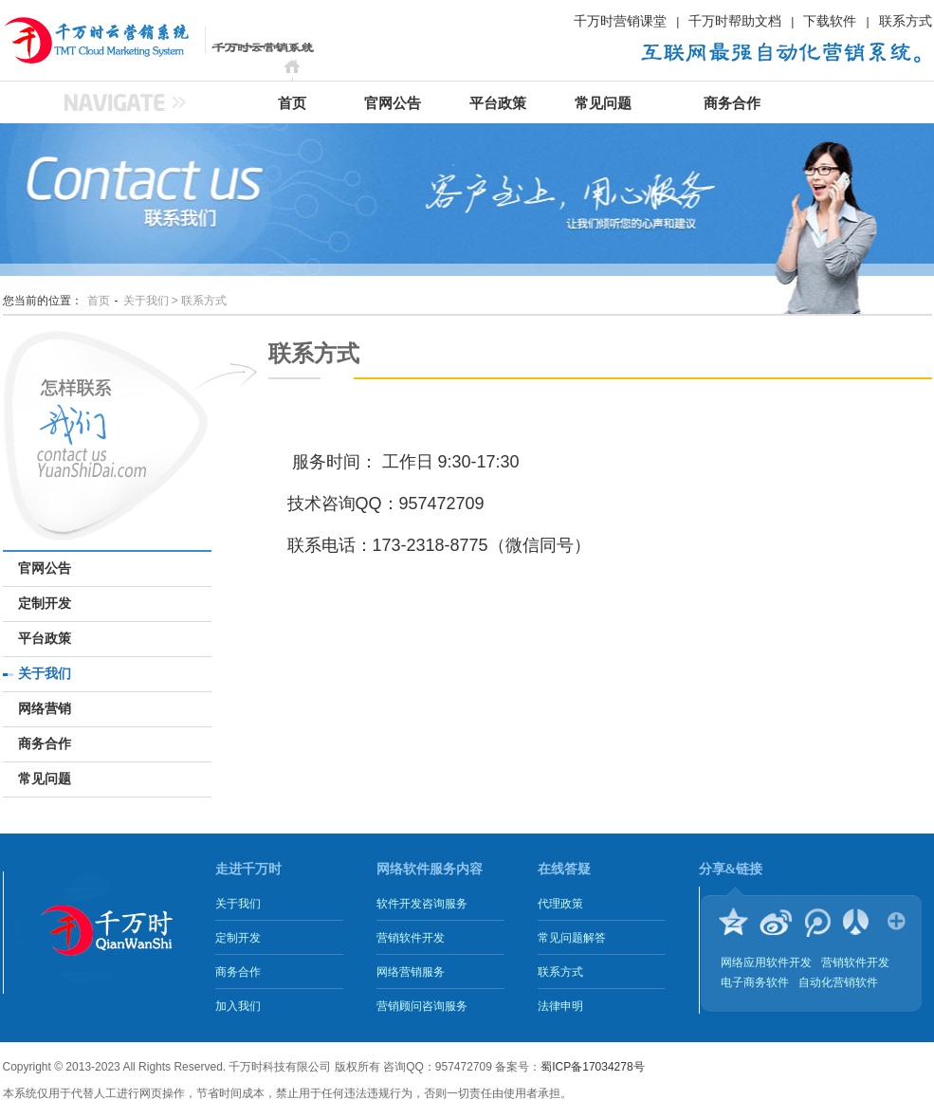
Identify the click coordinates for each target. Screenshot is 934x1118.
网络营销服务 (410, 972)
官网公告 (392, 103)
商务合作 (732, 103)
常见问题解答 (572, 937)
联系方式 (905, 20)
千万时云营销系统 (74, 39)
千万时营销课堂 (620, 20)
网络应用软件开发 (766, 962)
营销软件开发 (410, 937)
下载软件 (829, 20)
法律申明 (560, 1006)
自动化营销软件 (838, 982)
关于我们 (44, 674)
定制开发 (44, 603)
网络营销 (44, 709)
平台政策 (497, 103)
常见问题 (603, 103)
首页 (292, 103)
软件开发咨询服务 (421, 903)
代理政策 (560, 903)
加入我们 (238, 1006)
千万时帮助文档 (734, 20)
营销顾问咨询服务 (421, 1006)
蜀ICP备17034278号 (592, 1066)
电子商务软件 (755, 982)
